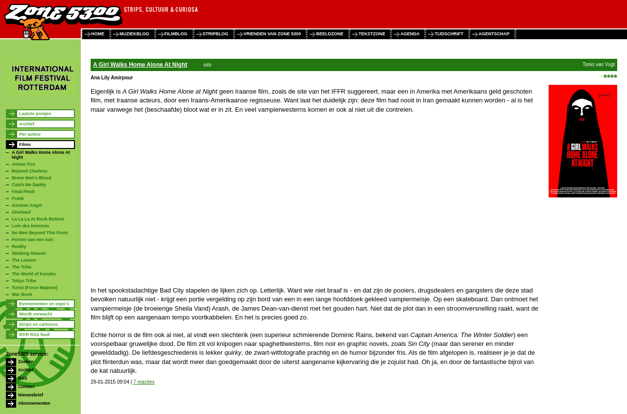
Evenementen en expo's (44, 303)
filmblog (176, 33)
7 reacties (143, 382)
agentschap (494, 33)
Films (25, 144)
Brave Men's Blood (31, 177)
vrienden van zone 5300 (272, 33)
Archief (26, 124)
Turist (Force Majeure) (35, 287)
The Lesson (24, 260)
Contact (26, 386)
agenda (409, 33)
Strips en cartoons (38, 324)
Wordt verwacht (35, 314)
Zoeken (26, 361)
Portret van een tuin (32, 239)
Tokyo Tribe (24, 280)
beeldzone (329, 33)
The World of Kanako (34, 273)
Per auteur (30, 134)
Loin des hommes (30, 225)
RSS (22, 378)
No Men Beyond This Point (40, 232)
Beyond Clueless (30, 171)
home (97, 33)
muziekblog (134, 33)
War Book (22, 294)
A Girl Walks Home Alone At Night (140, 64)
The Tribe (21, 267)
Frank (18, 198)
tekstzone (372, 33)
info (208, 65)
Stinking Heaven (29, 253)
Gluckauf (21, 212)
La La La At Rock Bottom (38, 219)
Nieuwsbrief (30, 394)
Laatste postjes (35, 113)
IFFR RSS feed (34, 334)
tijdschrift (448, 33)
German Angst (27, 205)
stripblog (216, 33)
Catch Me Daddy (29, 184)
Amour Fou (23, 164)
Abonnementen (34, 403)
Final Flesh (23, 191)
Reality (19, 246)
